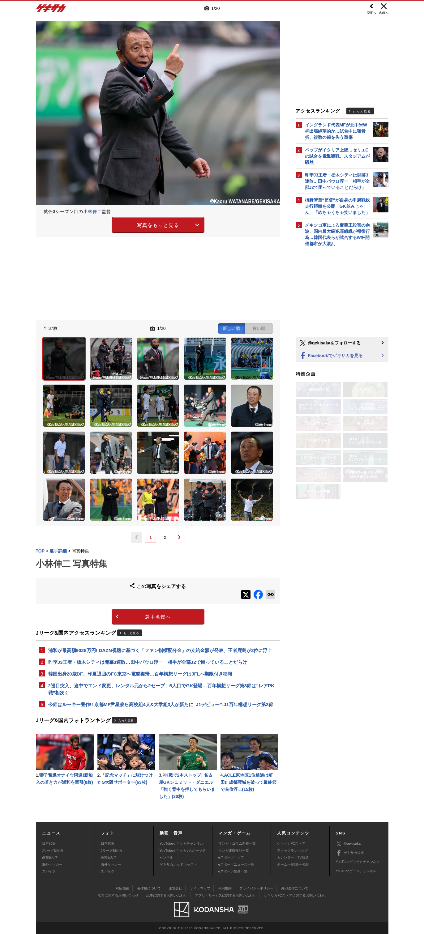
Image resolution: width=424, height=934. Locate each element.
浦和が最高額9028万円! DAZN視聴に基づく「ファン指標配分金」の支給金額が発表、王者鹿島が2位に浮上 (160, 650)
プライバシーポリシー (256, 888)
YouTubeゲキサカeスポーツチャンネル (183, 854)
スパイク (49, 871)
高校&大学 (50, 857)
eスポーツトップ (231, 857)
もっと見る (131, 633)
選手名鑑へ (158, 617)
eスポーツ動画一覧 (232, 871)
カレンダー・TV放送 (293, 857)
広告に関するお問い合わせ (118, 895)
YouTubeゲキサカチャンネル (182, 843)
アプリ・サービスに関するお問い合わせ (225, 895)
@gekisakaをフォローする (330, 343)
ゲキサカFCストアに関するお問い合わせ (295, 895)
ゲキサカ (51, 10)
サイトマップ (200, 888)
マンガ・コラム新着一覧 (237, 843)
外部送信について (294, 888)
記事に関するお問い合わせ (166, 895)
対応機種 (122, 888)
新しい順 (231, 328)
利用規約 (225, 888)
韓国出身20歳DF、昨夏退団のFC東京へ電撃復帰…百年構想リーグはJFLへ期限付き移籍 (140, 673)
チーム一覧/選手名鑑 (293, 864)
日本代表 (49, 843)
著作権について (149, 888)
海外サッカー (52, 864)
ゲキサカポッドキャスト (178, 864)
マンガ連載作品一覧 (233, 850)
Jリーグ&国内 (52, 850)
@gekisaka (348, 844)
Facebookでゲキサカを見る (331, 356)
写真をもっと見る (158, 225)
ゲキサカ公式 (350, 853)
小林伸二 (92, 211)
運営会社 (175, 888)
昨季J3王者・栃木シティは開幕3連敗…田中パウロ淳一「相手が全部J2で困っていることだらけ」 (150, 662)
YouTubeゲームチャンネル (356, 871)
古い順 (258, 328)
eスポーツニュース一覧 (236, 864)
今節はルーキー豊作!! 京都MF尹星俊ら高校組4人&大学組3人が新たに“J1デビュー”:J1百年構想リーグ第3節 (160, 704)
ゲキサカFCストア (291, 843)
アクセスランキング (292, 850)
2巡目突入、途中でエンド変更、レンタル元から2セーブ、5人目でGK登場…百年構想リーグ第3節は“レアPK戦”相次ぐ (161, 689)
